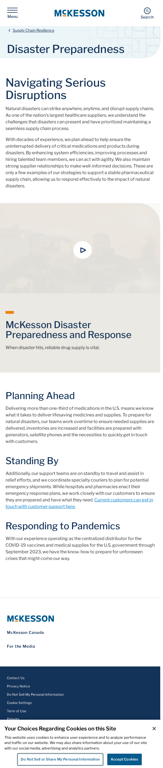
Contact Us (16, 678)
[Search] (147, 13)
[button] (82, 250)
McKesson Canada (25, 632)
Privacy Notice (18, 686)
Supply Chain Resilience (33, 30)
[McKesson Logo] (80, 618)
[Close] (154, 728)
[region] (81, 744)
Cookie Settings (19, 703)
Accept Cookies (124, 759)
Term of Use (16, 711)
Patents (13, 719)
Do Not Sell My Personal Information (35, 694)
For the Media (21, 646)
